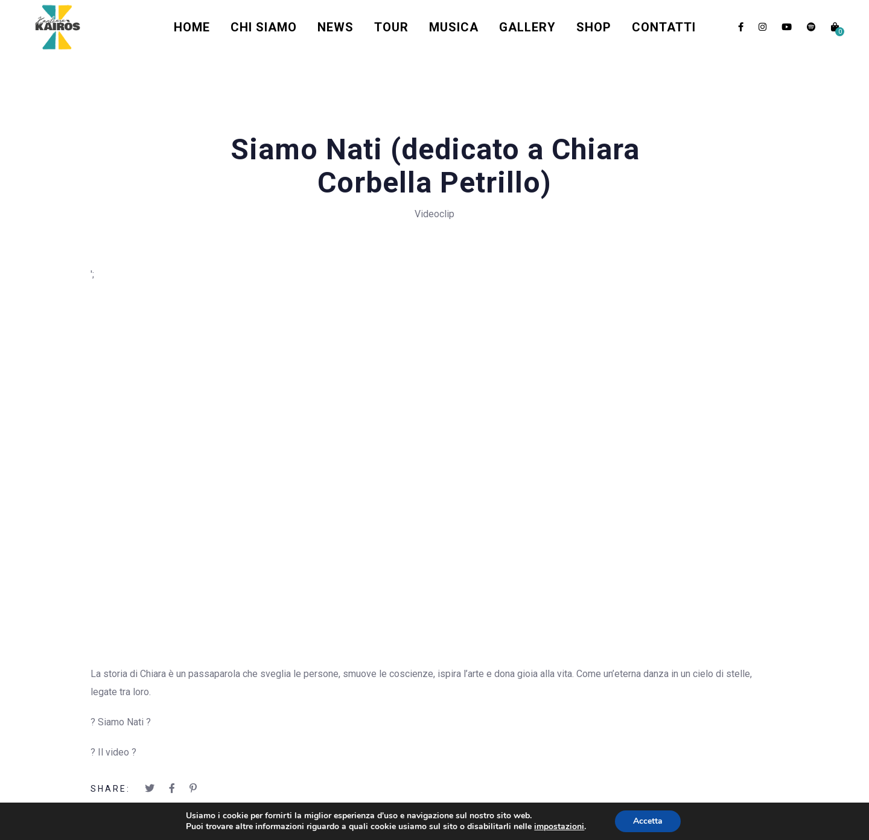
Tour (391, 27)
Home (192, 27)
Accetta (648, 821)
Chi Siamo (264, 27)
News (335, 27)
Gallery (527, 27)
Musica (454, 27)
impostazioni (559, 826)
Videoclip (434, 214)
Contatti (664, 27)
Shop (593, 27)
